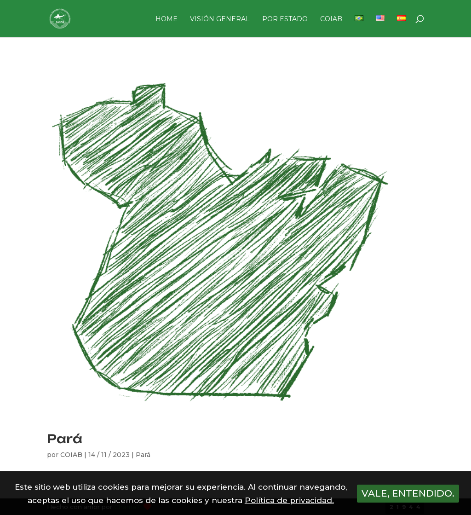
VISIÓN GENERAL (220, 19)
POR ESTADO (285, 19)
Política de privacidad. (289, 500)
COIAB (331, 19)
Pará (64, 438)
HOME (166, 19)
